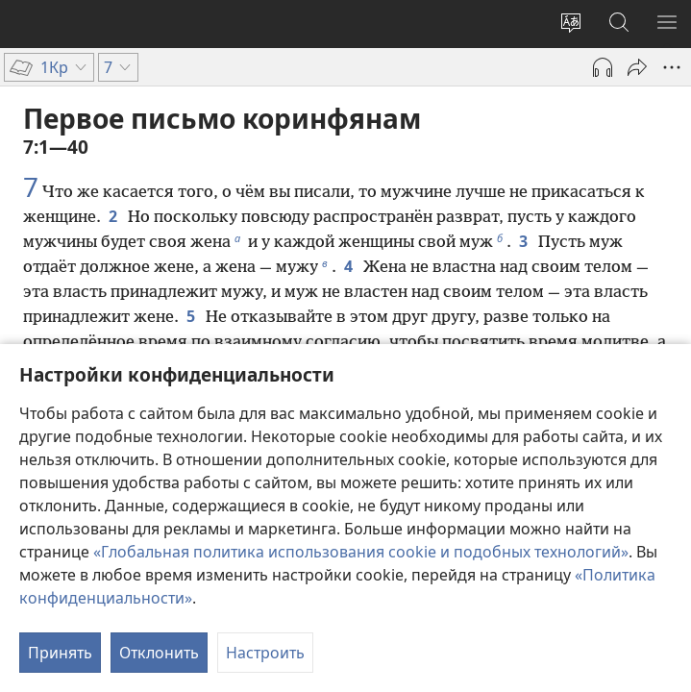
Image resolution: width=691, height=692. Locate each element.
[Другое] (671, 67)
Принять (60, 652)
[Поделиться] (637, 67)
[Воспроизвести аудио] (602, 67)
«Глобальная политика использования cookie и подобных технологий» (361, 551)
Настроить (265, 652)
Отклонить (159, 652)
